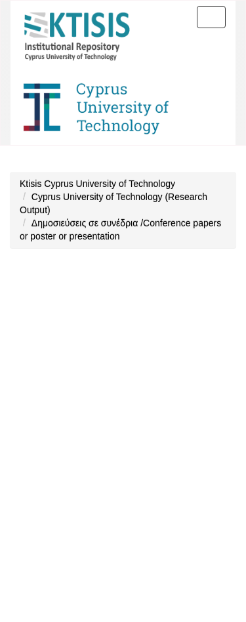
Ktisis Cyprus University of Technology (97, 183)
